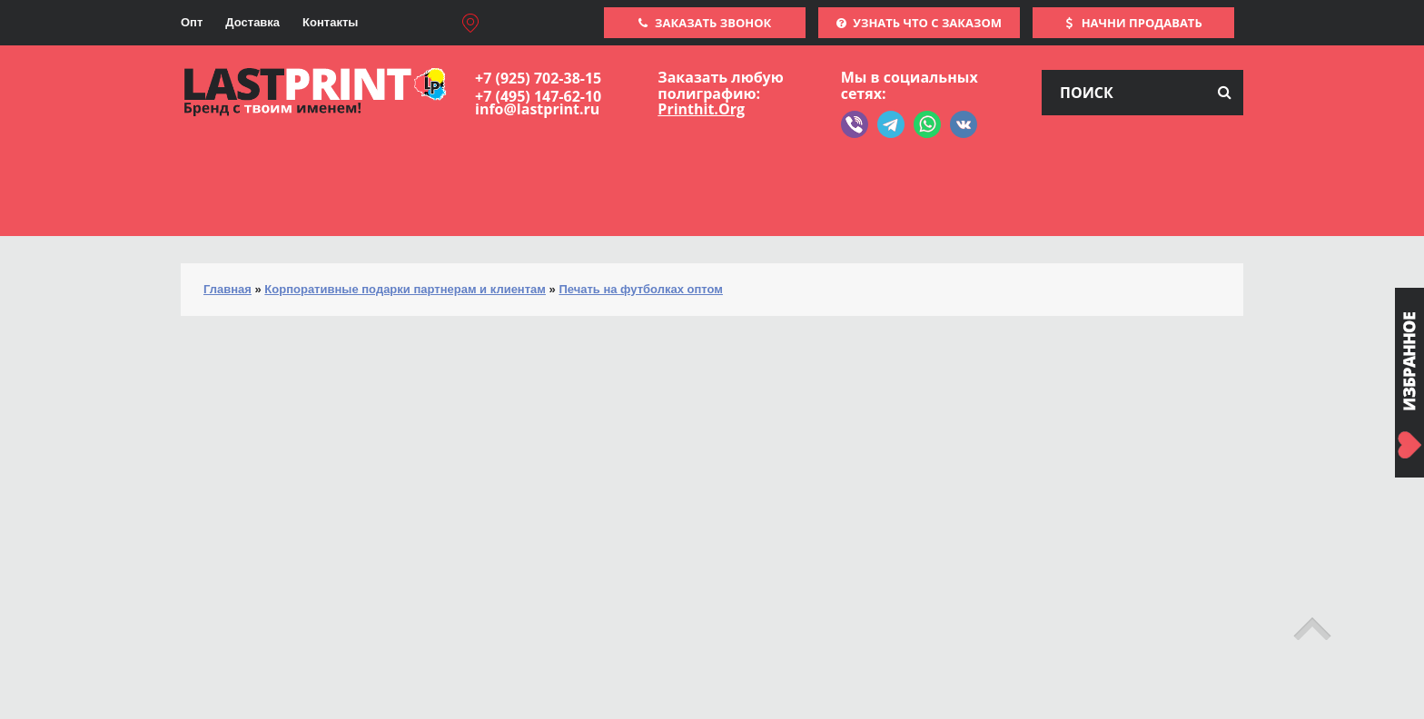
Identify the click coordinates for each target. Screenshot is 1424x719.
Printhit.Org (701, 109)
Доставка (252, 22)
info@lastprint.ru (537, 109)
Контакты (330, 22)
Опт (192, 22)
